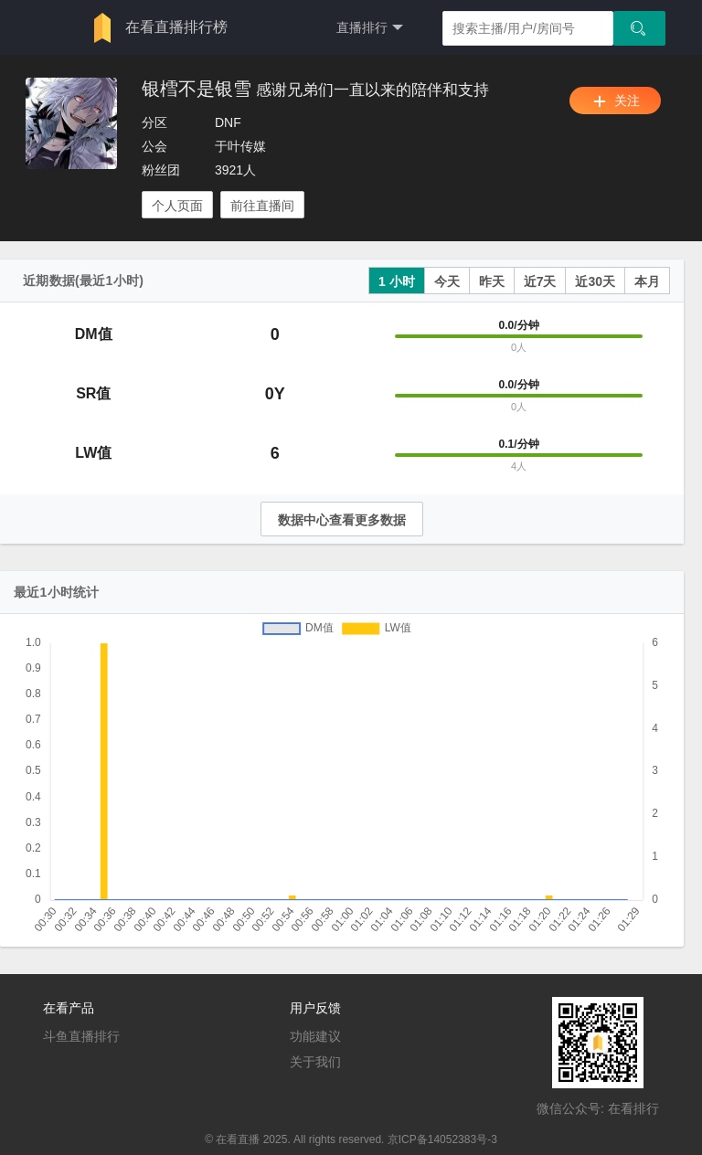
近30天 (595, 281)
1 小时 (396, 281)
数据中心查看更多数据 (342, 520)
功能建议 (315, 1036)
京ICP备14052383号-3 (442, 1139)
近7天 (540, 281)
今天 (447, 281)
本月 (647, 281)
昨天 (492, 281)
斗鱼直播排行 (81, 1036)
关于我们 (315, 1061)
